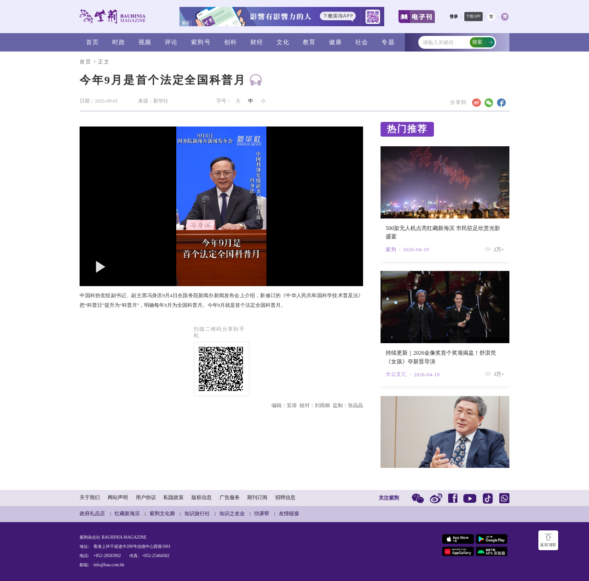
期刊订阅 (257, 497)
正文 (104, 61)
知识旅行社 (197, 513)
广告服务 (229, 497)
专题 (388, 42)
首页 (92, 42)
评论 (171, 42)
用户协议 (146, 497)
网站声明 (118, 497)
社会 (362, 42)
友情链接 (289, 513)
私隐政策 (173, 497)
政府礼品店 (92, 513)
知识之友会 (232, 513)
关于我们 (90, 497)
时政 (119, 42)
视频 (145, 42)
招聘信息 (285, 497)
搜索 (482, 42)
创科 (230, 42)
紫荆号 (201, 42)
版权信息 (201, 497)
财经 (257, 42)
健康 (335, 42)
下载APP (473, 16)
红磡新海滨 (127, 513)
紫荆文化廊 (162, 513)
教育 (309, 42)
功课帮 (261, 513)
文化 (283, 42)
